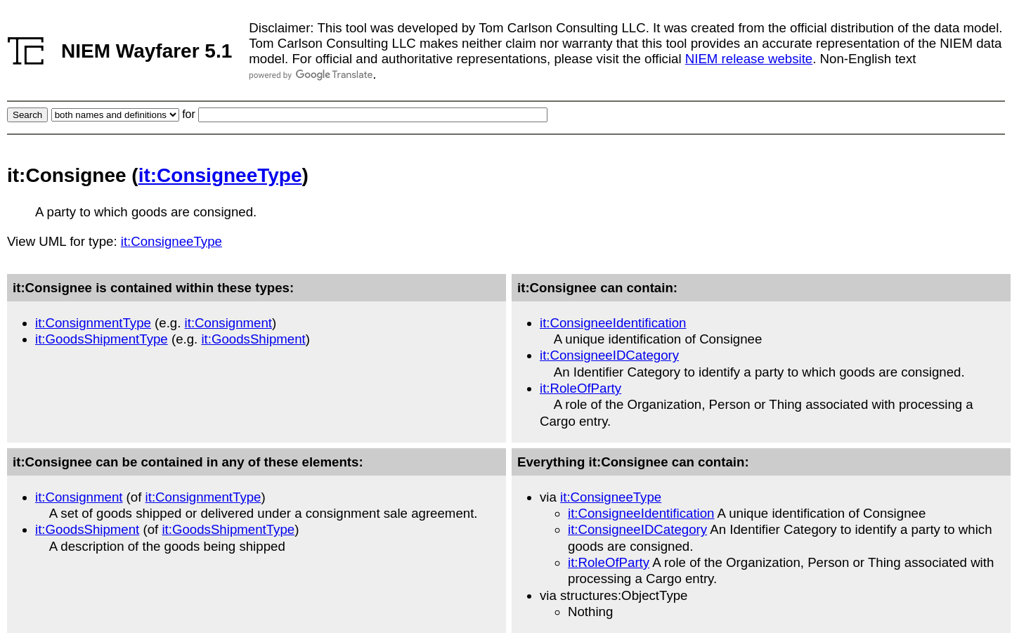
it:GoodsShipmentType (101, 339)
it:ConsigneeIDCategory (609, 355)
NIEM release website (748, 58)
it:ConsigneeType (220, 175)
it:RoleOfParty (580, 388)
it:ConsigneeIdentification (613, 322)
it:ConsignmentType (93, 322)
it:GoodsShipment (253, 339)
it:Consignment (228, 322)
